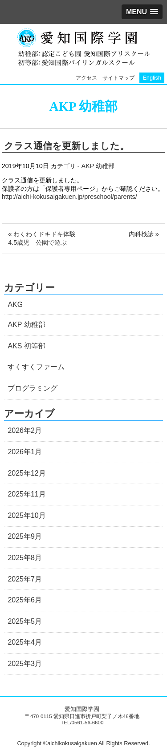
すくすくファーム (36, 367)
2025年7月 (25, 579)
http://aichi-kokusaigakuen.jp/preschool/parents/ (69, 196)
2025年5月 (25, 621)
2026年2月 (25, 430)
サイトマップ (118, 78)
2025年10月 (26, 515)
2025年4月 (25, 642)
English (152, 78)
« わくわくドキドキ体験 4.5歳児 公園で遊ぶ (45, 238)
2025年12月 (26, 473)
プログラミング (32, 388)
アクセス (86, 78)
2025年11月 (26, 494)
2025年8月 (25, 557)
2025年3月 (25, 663)
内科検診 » (144, 234)
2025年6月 (25, 600)
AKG (15, 304)
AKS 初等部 (26, 346)
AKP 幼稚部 (98, 166)
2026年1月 (25, 452)
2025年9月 (25, 536)
